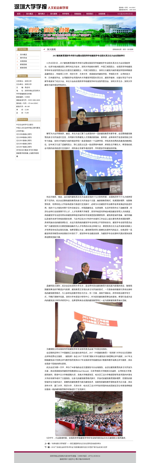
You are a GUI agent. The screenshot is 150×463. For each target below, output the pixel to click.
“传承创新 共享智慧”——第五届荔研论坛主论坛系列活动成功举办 (76, 443)
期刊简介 (41, 14)
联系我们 (89, 14)
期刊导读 (23, 58)
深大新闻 (53, 14)
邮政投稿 (23, 68)
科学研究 (65, 14)
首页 (18, 14)
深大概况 (29, 14)
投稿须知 (77, 14)
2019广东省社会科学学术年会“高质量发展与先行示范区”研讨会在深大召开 (79, 447)
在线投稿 (101, 14)
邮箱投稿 (23, 64)
